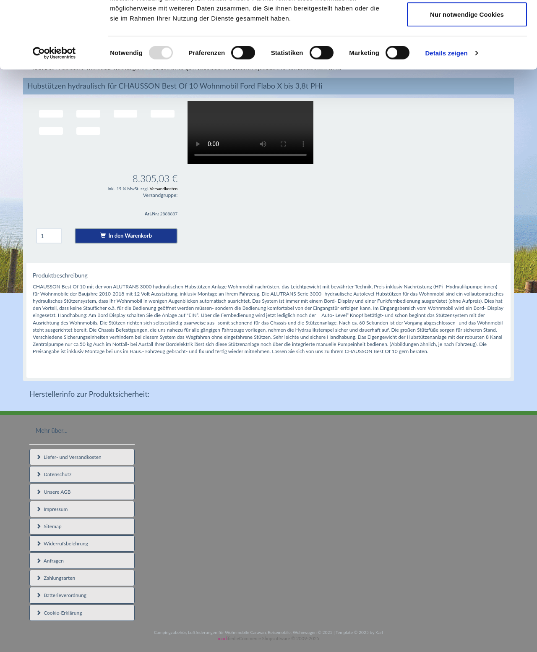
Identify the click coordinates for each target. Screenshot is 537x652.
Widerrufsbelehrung (62, 543)
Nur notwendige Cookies (467, 77)
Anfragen (50, 561)
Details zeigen (446, 115)
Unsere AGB (53, 492)
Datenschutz (53, 474)
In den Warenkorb (126, 235)
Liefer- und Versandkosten (69, 457)
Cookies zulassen (467, 22)
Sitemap (49, 526)
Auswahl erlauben (467, 49)
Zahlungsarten (55, 578)
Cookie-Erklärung (59, 613)
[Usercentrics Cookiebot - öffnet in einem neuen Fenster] (54, 116)
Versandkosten (164, 188)
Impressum (52, 509)
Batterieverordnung (61, 595)
